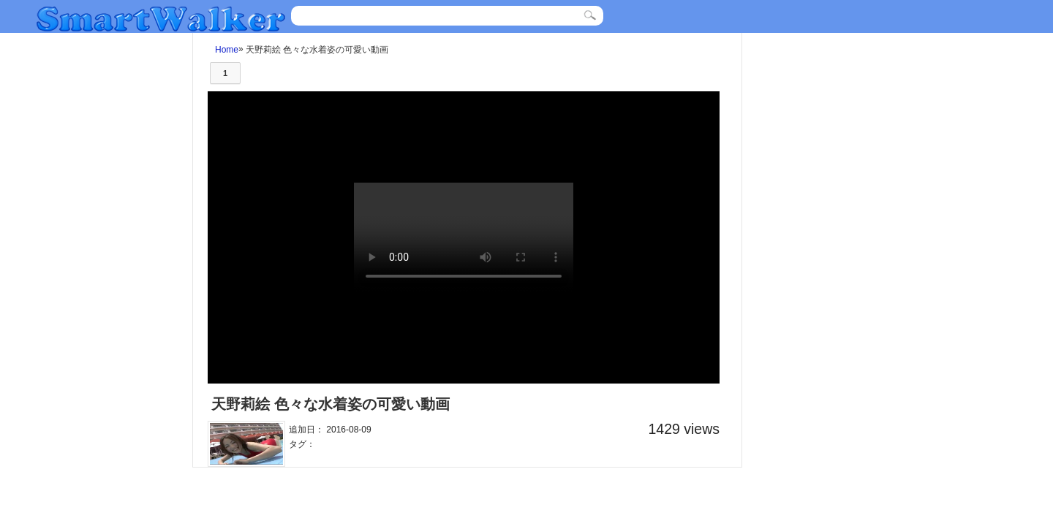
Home (226, 50)
